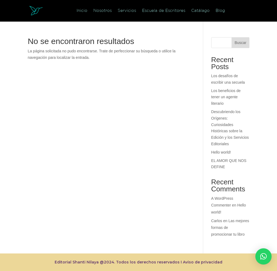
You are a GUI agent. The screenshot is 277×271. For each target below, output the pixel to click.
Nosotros (102, 10)
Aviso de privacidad (202, 262)
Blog (220, 10)
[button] (263, 256)
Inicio (82, 10)
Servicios (127, 10)
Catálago (200, 10)
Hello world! (221, 152)
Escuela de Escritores (163, 10)
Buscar (240, 42)
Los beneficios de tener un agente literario (226, 97)
